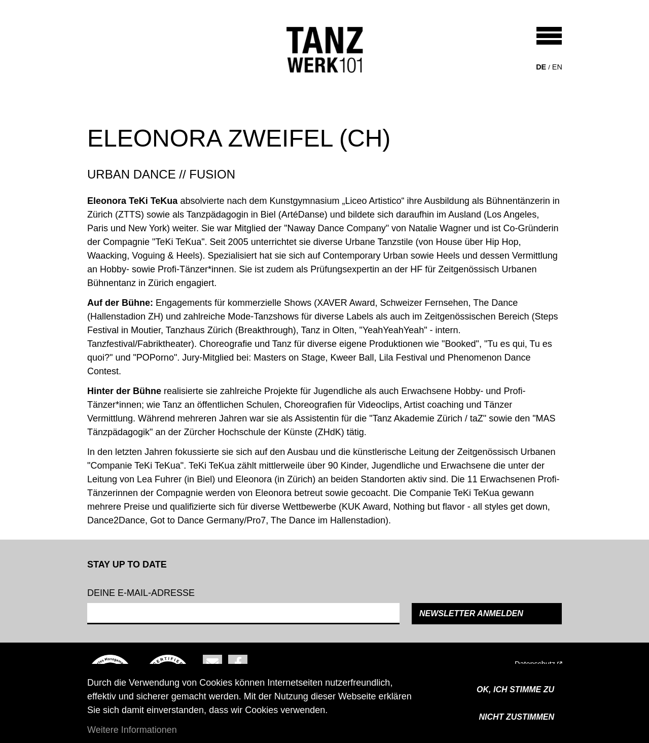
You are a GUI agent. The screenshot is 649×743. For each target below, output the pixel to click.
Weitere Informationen (132, 730)
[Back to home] (324, 49)
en (557, 67)
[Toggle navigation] (549, 35)
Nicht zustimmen (516, 717)
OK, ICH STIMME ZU (515, 689)
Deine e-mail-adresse (141, 593)
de (541, 67)
